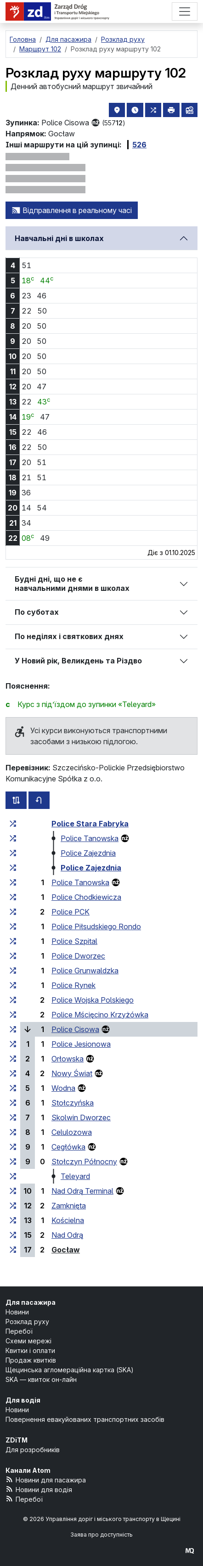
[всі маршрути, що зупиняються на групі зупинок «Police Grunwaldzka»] (12, 970)
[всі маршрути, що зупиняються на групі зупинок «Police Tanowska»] (12, 838)
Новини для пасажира (46, 1479)
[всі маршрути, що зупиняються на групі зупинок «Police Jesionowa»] (12, 1044)
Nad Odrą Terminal (82, 1191)
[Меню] (184, 11)
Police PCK (70, 911)
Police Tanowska (89, 838)
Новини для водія (39, 1489)
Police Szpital (74, 941)
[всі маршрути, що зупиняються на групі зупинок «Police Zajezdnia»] (12, 853)
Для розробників (33, 1450)
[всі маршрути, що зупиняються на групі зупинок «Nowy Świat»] (12, 1073)
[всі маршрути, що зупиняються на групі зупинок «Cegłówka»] (12, 1146)
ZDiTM (17, 1440)
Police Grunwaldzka (84, 970)
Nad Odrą (67, 1235)
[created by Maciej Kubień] (190, 1550)
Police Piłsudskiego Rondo (96, 926)
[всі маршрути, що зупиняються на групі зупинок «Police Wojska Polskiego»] (12, 1000)
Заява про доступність (101, 1534)
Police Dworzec (78, 955)
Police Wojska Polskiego (92, 1000)
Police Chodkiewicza (86, 897)
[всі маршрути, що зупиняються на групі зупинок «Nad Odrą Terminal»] (12, 1191)
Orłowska (67, 1058)
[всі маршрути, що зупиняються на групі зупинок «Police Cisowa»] (12, 1029)
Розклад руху (27, 1321)
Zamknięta (68, 1205)
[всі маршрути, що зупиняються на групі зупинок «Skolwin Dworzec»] (12, 1117)
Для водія (23, 1400)
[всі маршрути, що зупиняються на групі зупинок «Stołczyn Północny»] (12, 1161)
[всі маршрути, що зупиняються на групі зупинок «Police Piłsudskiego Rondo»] (12, 926)
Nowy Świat (71, 1073)
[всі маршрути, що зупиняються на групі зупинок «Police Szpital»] (12, 941)
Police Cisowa (75, 1029)
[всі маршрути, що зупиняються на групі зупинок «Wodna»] (12, 1088)
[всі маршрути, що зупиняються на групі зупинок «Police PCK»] (12, 911)
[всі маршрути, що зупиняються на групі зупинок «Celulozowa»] (12, 1132)
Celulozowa (71, 1132)
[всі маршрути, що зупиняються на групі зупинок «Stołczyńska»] (12, 1102)
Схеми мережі (28, 1341)
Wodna (63, 1088)
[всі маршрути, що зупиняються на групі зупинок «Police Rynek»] (12, 985)
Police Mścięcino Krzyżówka (99, 1014)
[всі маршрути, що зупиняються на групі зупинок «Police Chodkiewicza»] (12, 897)
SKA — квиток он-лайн (41, 1379)
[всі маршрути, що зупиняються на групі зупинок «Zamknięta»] (12, 1205)
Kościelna (67, 1220)
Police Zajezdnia (88, 853)
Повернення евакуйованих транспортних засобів (85, 1419)
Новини (17, 1312)
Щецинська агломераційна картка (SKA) (70, 1370)
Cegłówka (68, 1146)
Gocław (65, 1249)
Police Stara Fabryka (90, 823)
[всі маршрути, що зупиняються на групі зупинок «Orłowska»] (12, 1058)
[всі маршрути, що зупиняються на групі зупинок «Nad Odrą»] (12, 1235)
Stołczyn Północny (84, 1161)
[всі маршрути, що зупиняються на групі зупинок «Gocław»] (12, 1249)
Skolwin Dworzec (81, 1117)
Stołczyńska (72, 1102)
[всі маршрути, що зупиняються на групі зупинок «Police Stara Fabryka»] (12, 823)
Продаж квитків (31, 1360)
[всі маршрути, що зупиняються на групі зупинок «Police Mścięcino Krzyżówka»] (12, 1014)
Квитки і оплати (30, 1350)
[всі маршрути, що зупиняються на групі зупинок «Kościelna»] (12, 1220)
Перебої (19, 1331)
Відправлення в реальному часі (71, 210)
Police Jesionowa (81, 1044)
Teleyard (75, 1176)
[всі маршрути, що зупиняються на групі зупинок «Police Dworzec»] (12, 955)
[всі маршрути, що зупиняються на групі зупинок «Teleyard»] (12, 1176)
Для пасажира (31, 1302)
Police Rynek (73, 985)
